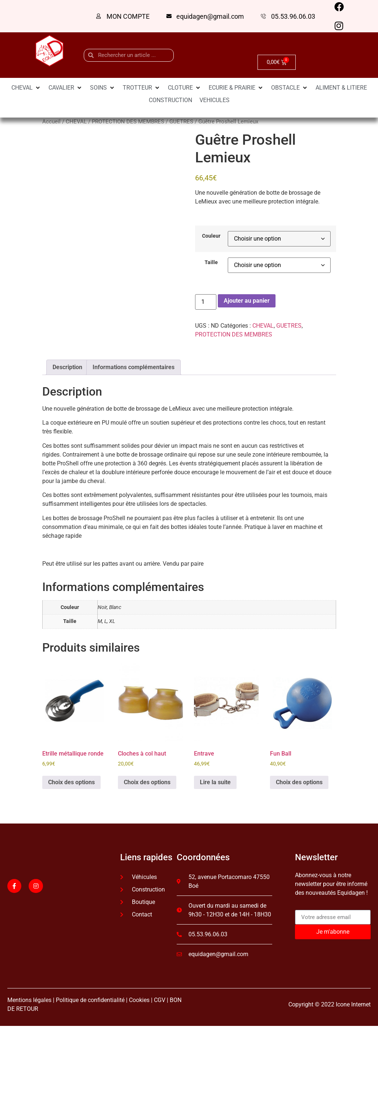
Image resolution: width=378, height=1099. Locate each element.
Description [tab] (67, 367)
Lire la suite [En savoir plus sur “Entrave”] (215, 782)
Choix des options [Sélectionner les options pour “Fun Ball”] (299, 782)
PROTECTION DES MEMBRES (128, 121)
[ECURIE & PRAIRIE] (236, 88)
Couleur (211, 236)
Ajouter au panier (247, 300)
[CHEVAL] (26, 88)
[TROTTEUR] (141, 88)
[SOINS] (102, 88)
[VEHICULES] (214, 100)
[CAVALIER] (65, 88)
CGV (159, 1000)
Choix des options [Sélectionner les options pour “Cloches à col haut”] (147, 782)
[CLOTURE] (184, 88)
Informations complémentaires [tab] (133, 367)
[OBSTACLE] (289, 88)
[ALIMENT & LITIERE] (341, 88)
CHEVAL (76, 121)
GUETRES (181, 121)
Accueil (51, 121)
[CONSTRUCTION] (170, 100)
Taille (211, 262)
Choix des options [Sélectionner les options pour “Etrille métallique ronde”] (71, 782)
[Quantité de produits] (205, 302)
